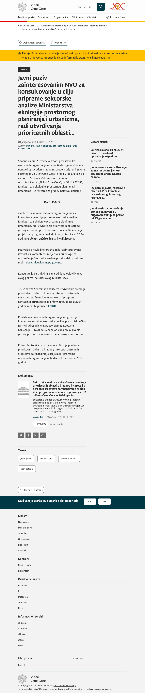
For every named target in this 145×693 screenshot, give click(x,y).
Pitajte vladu (24, 565)
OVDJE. (52, 306)
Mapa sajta (77, 658)
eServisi (91, 17)
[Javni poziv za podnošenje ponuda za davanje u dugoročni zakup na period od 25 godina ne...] (109, 213)
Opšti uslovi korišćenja (65, 685)
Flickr (21, 608)
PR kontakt (23, 570)
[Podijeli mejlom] (36, 435)
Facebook (23, 585)
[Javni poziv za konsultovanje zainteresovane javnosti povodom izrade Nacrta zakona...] (109, 172)
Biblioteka (77, 17)
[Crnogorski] (79, 7)
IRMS (20, 645)
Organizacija (61, 17)
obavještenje (27, 468)
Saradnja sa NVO (69, 458)
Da (90, 501)
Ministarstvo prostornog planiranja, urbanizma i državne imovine (74, 25)
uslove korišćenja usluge (99, 689)
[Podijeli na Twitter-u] (21, 435)
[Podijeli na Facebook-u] (28, 435)
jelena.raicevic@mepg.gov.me (43, 262)
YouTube (22, 602)
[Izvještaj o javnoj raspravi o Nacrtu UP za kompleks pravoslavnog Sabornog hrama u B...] (109, 192)
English (21, 665)
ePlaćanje (22, 622)
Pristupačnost (25, 658)
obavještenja (46, 458)
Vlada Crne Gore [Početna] (26, 25)
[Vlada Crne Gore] (45, 7)
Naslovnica (23, 522)
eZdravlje (22, 628)
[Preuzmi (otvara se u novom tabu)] (40, 424)
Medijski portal (26, 17)
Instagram (23, 596)
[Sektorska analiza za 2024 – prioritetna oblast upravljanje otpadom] (109, 153)
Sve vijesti (44, 17)
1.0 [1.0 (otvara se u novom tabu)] (38, 417)
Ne (104, 501)
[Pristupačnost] (116, 17)
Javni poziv (26, 458)
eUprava (22, 634)
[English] (90, 7)
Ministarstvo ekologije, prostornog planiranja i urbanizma (48, 147)
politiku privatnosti (75, 689)
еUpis (21, 640)
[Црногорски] (85, 7)
